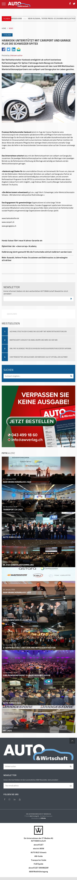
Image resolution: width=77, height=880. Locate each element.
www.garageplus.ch (9, 226)
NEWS (11, 28)
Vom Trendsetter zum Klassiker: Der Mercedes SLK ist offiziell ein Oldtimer (39, 357)
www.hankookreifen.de (10, 218)
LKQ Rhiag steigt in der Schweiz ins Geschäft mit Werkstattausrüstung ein (38, 331)
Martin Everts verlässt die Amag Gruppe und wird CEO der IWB (33, 340)
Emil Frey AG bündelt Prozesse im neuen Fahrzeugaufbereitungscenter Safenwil (40, 348)
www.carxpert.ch (8, 222)
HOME (4, 28)
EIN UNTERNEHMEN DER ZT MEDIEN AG (38, 814)
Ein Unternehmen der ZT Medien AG (38, 838)
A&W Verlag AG (34, 816)
